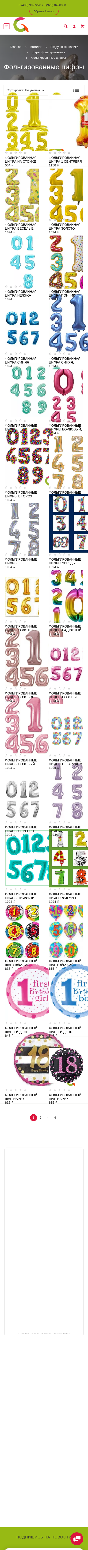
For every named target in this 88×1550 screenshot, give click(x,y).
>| (54, 1117)
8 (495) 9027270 (30, 5)
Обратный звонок (44, 11)
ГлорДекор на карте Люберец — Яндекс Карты (44, 1333)
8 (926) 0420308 (55, 5)
